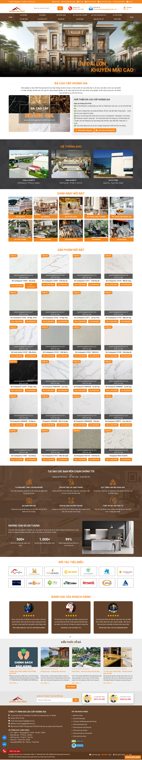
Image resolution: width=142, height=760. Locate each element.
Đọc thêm (13, 683)
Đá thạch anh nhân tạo (99, 15)
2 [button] (71, 638)
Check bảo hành (119, 1)
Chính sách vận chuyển (79, 731)
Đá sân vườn (26, 19)
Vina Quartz (113, 180)
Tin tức (80, 1)
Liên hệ (130, 1)
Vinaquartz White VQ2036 (118, 456)
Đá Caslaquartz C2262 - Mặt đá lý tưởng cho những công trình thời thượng (86, 353)
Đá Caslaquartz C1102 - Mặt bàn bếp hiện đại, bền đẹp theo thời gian (118, 318)
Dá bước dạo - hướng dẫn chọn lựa (53, 672)
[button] (10, 168)
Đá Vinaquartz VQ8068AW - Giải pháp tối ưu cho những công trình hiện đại (87, 422)
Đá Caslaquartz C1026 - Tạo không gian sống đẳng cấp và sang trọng (23, 456)
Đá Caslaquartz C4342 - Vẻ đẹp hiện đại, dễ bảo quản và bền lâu (55, 318)
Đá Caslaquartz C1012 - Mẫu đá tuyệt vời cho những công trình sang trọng (55, 456)
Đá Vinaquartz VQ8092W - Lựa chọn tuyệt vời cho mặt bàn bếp (55, 387)
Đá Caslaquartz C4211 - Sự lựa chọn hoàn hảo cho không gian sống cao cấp (86, 318)
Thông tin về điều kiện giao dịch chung (84, 722)
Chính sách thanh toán (79, 725)
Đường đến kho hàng (68, 1)
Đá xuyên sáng (63, 15)
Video (132, 17)
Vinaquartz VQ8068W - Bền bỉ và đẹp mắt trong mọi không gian (55, 422)
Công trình (120, 19)
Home (10, 17)
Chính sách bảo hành (79, 736)
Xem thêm (71, 687)
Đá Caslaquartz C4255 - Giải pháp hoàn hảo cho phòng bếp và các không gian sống (23, 281)
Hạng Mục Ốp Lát (100, 19)
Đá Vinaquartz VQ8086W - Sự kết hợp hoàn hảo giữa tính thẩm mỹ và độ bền (119, 387)
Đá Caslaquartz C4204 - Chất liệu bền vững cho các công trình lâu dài (55, 281)
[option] (71, 49)
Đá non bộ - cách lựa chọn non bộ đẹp (85, 672)
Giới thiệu (56, 1)
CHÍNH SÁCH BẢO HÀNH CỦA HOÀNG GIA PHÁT (22, 673)
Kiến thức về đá (90, 1)
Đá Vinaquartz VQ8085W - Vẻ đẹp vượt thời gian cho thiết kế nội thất (23, 422)
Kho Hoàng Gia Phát (29, 180)
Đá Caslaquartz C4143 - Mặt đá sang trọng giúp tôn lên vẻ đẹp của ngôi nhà (118, 281)
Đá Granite (26, 15)
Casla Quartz (71, 180)
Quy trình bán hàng (104, 1)
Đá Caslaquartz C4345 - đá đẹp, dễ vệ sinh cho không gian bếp (23, 318)
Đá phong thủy (44, 19)
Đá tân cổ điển (119, 15)
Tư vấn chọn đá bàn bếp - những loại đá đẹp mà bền (117, 673)
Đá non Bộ (64, 19)
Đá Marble (45, 15)
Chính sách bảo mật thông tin (81, 728)
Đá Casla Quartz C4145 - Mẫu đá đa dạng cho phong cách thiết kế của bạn (23, 353)
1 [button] (70, 638)
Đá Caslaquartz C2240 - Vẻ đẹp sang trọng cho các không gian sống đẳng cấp (23, 387)
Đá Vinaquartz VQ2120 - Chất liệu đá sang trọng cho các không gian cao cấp (86, 456)
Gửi (76, 700)
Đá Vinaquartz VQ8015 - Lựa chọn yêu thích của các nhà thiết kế (118, 422)
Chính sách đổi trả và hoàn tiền (82, 733)
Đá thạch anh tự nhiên (80, 15)
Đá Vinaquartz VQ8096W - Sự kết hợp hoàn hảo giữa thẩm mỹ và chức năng (87, 387)
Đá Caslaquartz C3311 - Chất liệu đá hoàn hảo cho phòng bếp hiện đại (86, 281)
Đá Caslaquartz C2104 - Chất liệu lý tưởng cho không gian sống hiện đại (55, 353)
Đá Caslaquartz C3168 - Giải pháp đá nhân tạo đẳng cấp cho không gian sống (118, 353)
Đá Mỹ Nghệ (82, 19)
